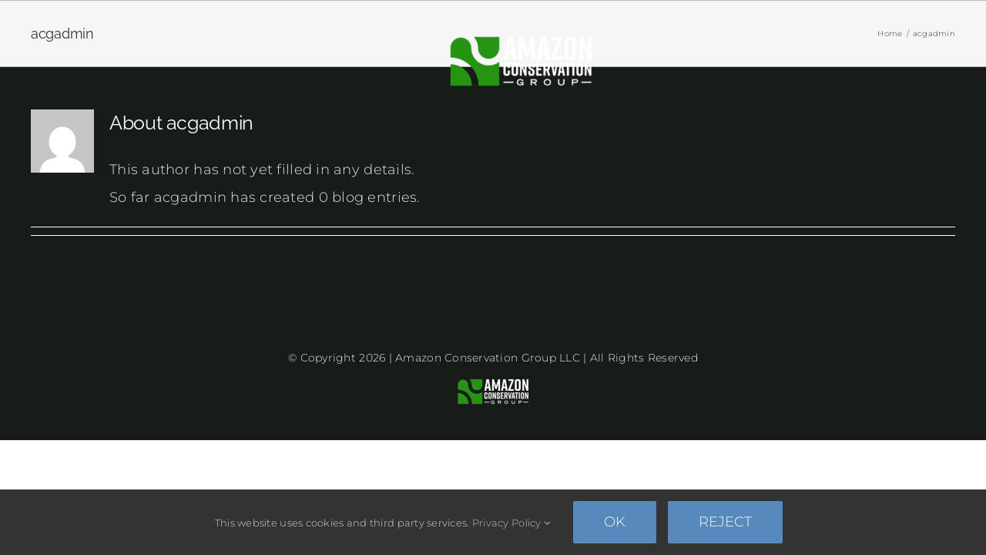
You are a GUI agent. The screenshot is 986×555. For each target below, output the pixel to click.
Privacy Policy (511, 522)
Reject (725, 521)
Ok (614, 521)
